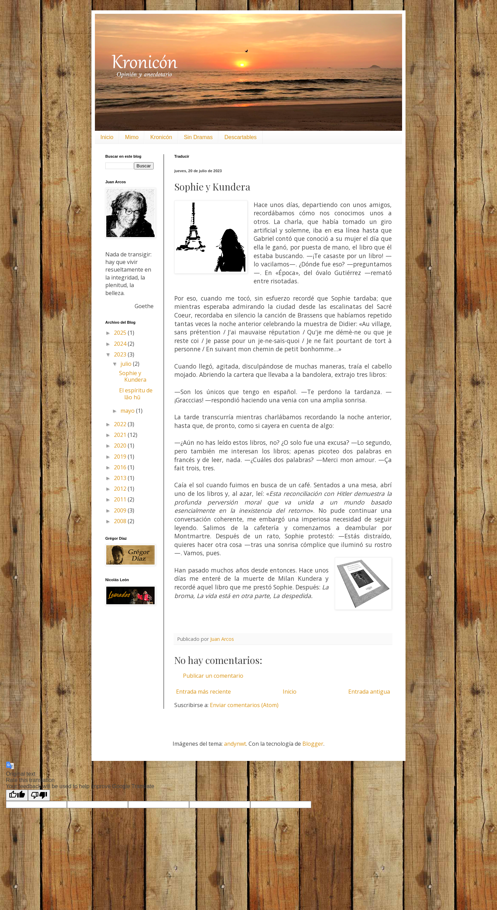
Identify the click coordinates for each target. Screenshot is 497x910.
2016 (121, 467)
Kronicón (161, 137)
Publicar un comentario (213, 675)
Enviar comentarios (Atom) (244, 705)
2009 (121, 510)
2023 (121, 354)
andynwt (235, 743)
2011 (121, 499)
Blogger (312, 743)
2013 (121, 478)
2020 (121, 445)
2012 (121, 488)
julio (126, 364)
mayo (128, 410)
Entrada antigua (369, 691)
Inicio (106, 137)
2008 (121, 521)
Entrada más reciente (203, 691)
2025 (121, 332)
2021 (121, 435)
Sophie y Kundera (132, 376)
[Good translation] (17, 795)
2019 (121, 456)
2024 (121, 344)
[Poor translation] (39, 795)
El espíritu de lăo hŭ (136, 393)
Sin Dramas (198, 137)
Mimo (131, 137)
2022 (121, 424)
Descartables (240, 137)
